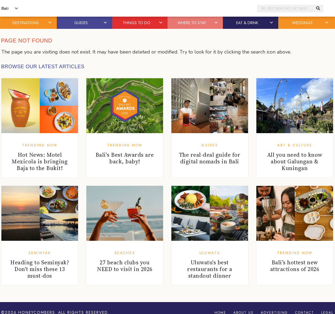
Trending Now (40, 145)
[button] (50, 22)
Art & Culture (294, 145)
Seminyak (40, 252)
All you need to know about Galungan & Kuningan (294, 161)
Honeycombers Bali (167, 8)
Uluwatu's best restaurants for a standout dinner (209, 269)
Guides (210, 145)
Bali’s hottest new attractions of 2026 (294, 266)
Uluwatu (209, 252)
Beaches (125, 252)
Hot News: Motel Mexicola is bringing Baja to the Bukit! (40, 161)
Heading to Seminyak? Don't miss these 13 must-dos (39, 269)
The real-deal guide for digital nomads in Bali (210, 158)
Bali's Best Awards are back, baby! (125, 158)
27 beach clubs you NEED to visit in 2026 (125, 266)
